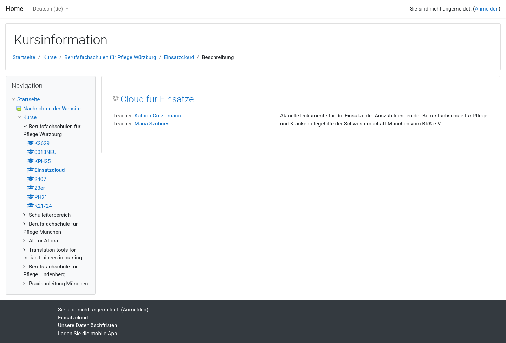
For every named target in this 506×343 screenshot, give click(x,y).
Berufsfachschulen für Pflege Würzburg (110, 57)
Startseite (24, 57)
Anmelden (487, 9)
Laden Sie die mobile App (87, 333)
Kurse (50, 57)
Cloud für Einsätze (157, 99)
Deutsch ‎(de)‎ (48, 9)
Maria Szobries (152, 124)
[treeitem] (51, 100)
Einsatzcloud (179, 57)
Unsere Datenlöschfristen (87, 325)
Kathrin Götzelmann (158, 115)
